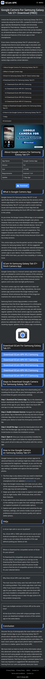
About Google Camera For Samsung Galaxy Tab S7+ (20, 67)
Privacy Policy (10, 670)
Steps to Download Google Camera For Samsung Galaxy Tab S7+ (22, 107)
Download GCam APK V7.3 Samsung (18, 101)
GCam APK (11, 2)
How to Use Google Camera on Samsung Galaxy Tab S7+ (22, 112)
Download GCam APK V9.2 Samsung (18, 84)
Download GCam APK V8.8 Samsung (18, 93)
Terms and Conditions (18, 673)
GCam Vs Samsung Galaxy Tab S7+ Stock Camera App (21, 76)
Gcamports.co (30, 481)
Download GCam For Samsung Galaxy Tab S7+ (19, 80)
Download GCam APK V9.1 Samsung (18, 89)
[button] (22, 186)
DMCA (28, 670)
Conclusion (7, 121)
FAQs (5, 117)
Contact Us (35, 670)
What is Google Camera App (13, 72)
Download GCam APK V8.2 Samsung (18, 97)
